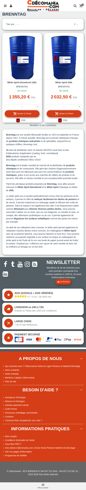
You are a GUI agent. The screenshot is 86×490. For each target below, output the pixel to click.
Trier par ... (12, 24)
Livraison (8, 416)
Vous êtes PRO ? (13, 444)
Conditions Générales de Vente (18, 440)
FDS (20, 120)
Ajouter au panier (22, 114)
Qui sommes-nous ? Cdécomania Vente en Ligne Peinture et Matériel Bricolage (41, 366)
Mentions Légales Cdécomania (18, 377)
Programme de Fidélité (14, 455)
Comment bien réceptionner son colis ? (22, 420)
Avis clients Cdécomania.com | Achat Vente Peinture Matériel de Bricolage (38, 448)
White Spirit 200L (64, 82)
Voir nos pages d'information (17, 451)
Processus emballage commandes (20, 412)
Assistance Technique (14, 397)
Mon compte (9, 436)
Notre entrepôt (10, 374)
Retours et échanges (13, 401)
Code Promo (9, 409)
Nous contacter (10, 370)
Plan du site (9, 381)
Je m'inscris (63, 282)
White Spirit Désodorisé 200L (22, 82)
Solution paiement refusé (15, 405)
